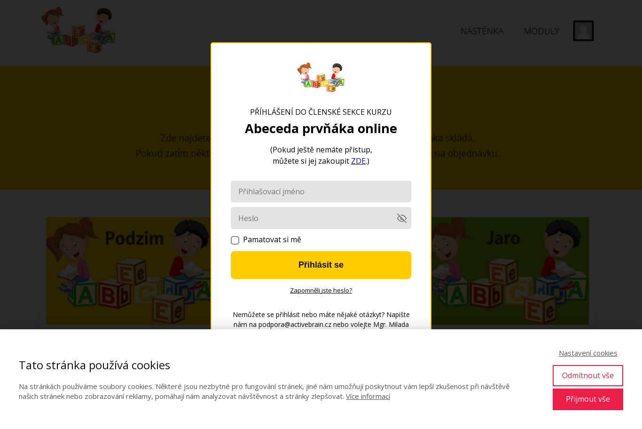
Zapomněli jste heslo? (321, 290)
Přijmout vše (588, 399)
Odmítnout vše (588, 375)
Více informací (368, 396)
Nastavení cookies (588, 353)
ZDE (358, 161)
